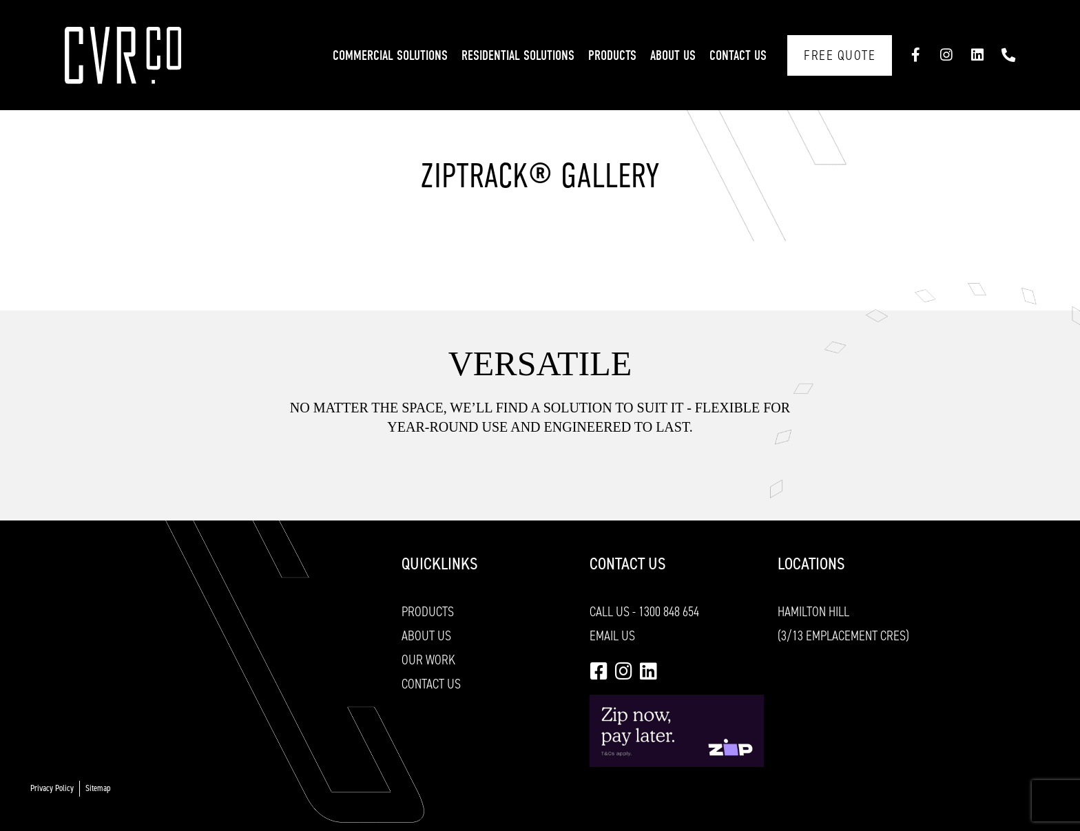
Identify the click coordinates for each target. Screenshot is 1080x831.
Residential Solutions (517, 55)
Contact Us (738, 55)
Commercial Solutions (390, 55)
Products (612, 55)
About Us (673, 55)
